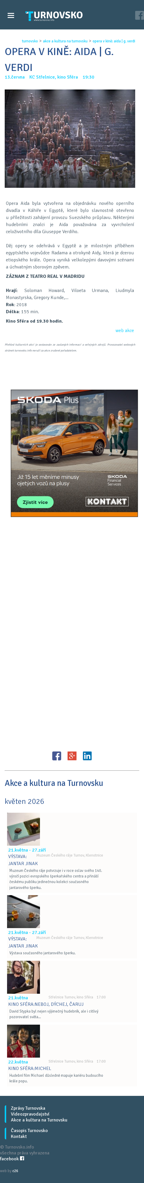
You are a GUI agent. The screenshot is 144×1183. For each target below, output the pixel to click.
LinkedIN (87, 756)
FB (57, 756)
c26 (15, 1171)
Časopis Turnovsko (29, 1131)
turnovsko (30, 41)
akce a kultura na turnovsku (65, 41)
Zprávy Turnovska (28, 1108)
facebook (12, 1159)
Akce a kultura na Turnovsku (39, 1120)
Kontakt (19, 1136)
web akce (124, 331)
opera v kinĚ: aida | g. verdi (114, 41)
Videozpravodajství (30, 1114)
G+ (72, 756)
